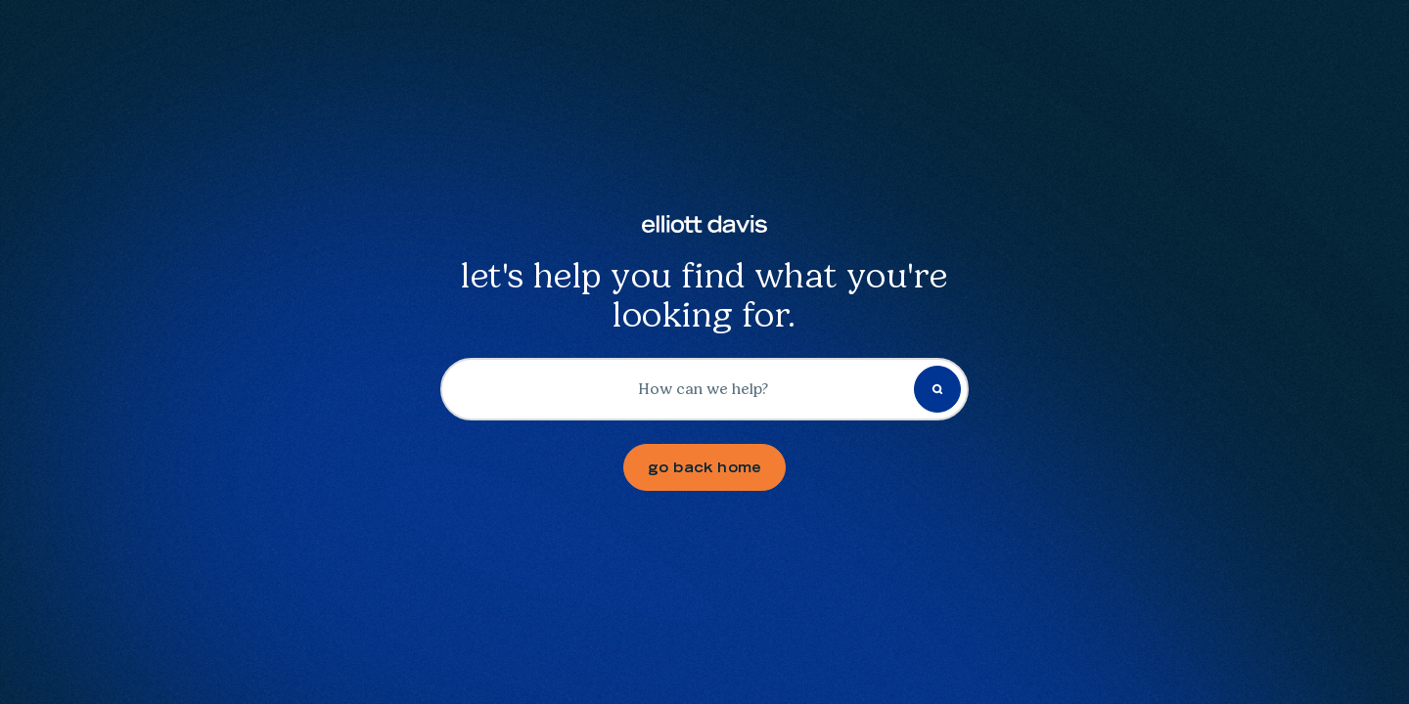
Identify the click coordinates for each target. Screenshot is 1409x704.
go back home (705, 467)
